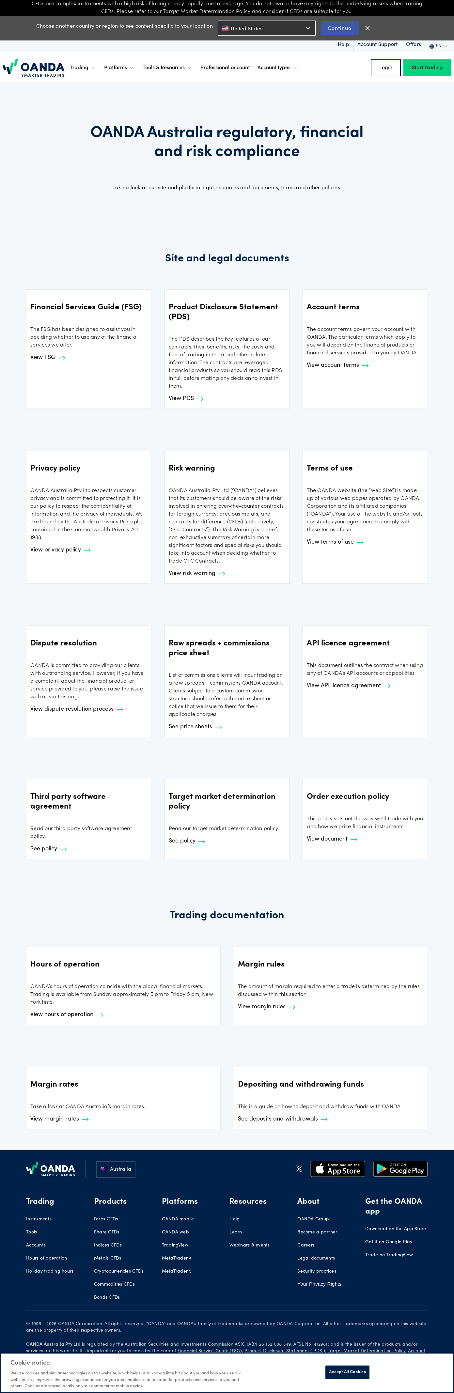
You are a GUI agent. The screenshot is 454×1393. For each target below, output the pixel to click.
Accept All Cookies (347, 1372)
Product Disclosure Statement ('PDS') (284, 1351)
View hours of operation (66, 1015)
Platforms (119, 68)
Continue (340, 27)
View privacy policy (60, 550)
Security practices (316, 1271)
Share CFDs (106, 1232)
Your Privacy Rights (319, 1284)
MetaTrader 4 (177, 1258)
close (367, 28)
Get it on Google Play (388, 1242)
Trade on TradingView (389, 1255)
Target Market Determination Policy (367, 1351)
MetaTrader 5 (177, 1271)
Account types (278, 68)
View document (332, 839)
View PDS (186, 398)
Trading (83, 68)
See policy (48, 849)
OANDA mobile (178, 1219)
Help (234, 1219)
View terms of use (335, 542)
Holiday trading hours (49, 1271)
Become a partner (317, 1232)
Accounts (36, 1245)
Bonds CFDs (107, 1297)
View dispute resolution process (76, 709)
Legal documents (316, 1258)
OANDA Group (313, 1219)
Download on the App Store (395, 1229)
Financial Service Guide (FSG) (210, 1351)
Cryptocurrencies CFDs (118, 1271)
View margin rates (59, 1119)
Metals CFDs (107, 1258)
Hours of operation (46, 1258)
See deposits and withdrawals (283, 1119)
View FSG (47, 357)
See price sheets (195, 727)
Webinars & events (249, 1245)
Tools (31, 1232)
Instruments (39, 1219)
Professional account (225, 67)
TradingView (175, 1245)
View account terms (338, 365)
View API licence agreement (349, 686)
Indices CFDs (108, 1245)
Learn (235, 1232)
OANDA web (175, 1232)
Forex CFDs (106, 1219)
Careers (306, 1245)
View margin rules (266, 1007)
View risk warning (197, 573)
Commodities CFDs (114, 1284)
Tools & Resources (168, 68)
